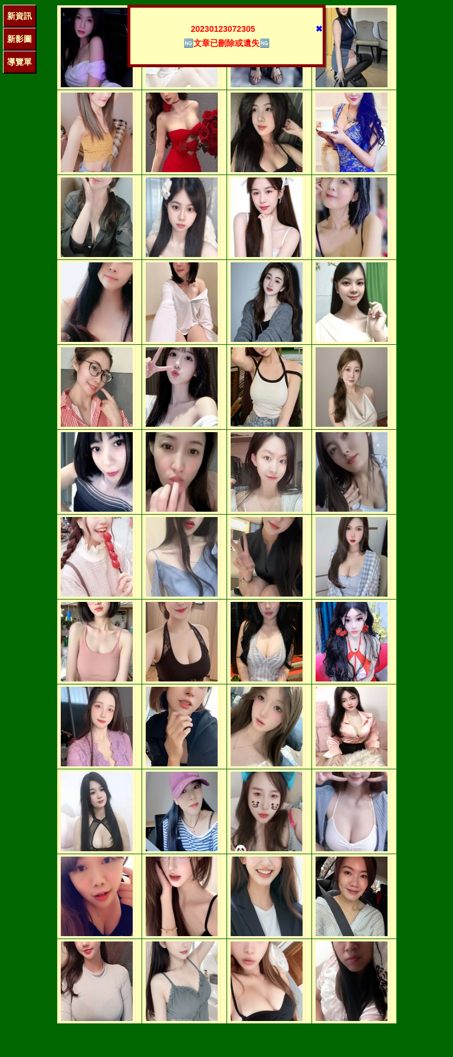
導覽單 (19, 62)
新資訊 (19, 16)
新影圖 (19, 39)
